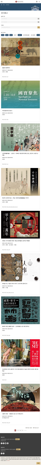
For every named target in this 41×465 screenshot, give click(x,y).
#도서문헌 (33, 35)
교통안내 (17, 439)
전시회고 (7, 4)
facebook (1, 443)
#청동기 (19, 35)
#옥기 (15, 35)
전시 (4, 4)
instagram (3, 443)
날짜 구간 (3, 16)
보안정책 (8, 460)
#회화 (7, 35)
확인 (38, 463)
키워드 (2, 25)
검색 (38, 27)
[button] (36, 1)
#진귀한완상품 (26, 35)
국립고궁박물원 (19, 1)
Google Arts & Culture (7, 443)
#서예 (3, 35)
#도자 (11, 35)
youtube (5, 443)
